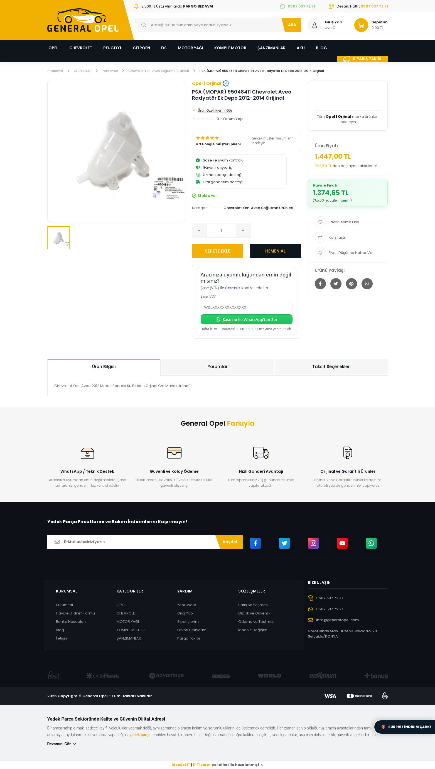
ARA (292, 25)
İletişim (62, 638)
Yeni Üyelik (187, 605)
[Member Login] (314, 25)
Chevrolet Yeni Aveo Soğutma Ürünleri (258, 208)
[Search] (217, 25)
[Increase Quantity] (243, 230)
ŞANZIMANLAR (129, 638)
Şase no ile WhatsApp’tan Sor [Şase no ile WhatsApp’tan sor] (246, 319)
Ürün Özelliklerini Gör (212, 111)
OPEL (121, 605)
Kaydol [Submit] (230, 542)
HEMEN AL (275, 251)
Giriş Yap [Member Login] (333, 22)
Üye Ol (330, 27)
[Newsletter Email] (145, 542)
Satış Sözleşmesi (253, 605)
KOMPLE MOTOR (131, 630)
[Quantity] (221, 230)
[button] (246, 142)
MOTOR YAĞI (128, 621)
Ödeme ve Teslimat (256, 621)
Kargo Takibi (189, 638)
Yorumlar (218, 367)
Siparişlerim (188, 621)
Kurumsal (64, 605)
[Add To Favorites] (348, 222)
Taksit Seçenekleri (331, 367)
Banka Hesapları (71, 621)
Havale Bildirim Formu (75, 613)
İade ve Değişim (252, 630)
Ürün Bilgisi (104, 367)
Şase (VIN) (209, 296)
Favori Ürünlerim (192, 630)
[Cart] (368, 25)
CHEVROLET (127, 613)
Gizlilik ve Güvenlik (254, 613)
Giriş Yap (185, 613)
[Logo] (83, 20)
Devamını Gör (62, 744)
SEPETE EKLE (217, 251)
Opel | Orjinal (210, 83)
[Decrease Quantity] (199, 230)
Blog (60, 630)
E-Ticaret (202, 765)
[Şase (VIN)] (247, 307)
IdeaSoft (181, 765)
